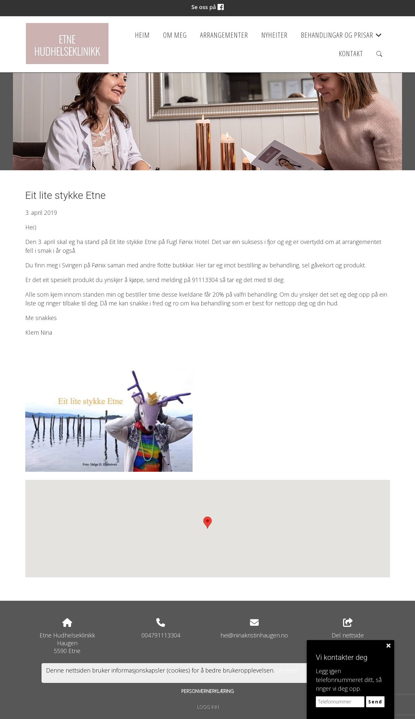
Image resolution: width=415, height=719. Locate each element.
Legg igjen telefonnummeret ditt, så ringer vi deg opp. (349, 679)
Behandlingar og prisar (341, 37)
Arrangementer (224, 35)
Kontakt (351, 53)
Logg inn (208, 706)
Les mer (286, 670)
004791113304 (160, 635)
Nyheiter (274, 35)
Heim (142, 35)
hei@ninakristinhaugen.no (254, 635)
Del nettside (348, 628)
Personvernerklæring (207, 691)
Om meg (175, 35)
